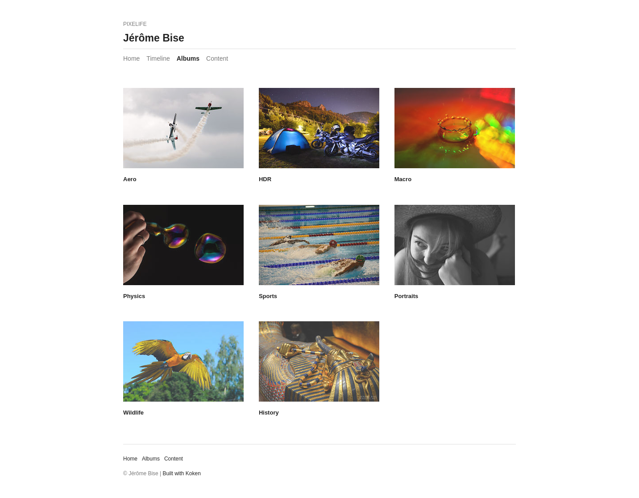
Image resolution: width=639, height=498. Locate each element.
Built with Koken (182, 473)
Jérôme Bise (153, 38)
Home (131, 58)
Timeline (158, 58)
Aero (130, 179)
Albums (188, 58)
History (269, 412)
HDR (265, 179)
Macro (402, 179)
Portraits (406, 296)
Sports (268, 296)
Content (217, 58)
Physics (134, 296)
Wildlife (133, 412)
